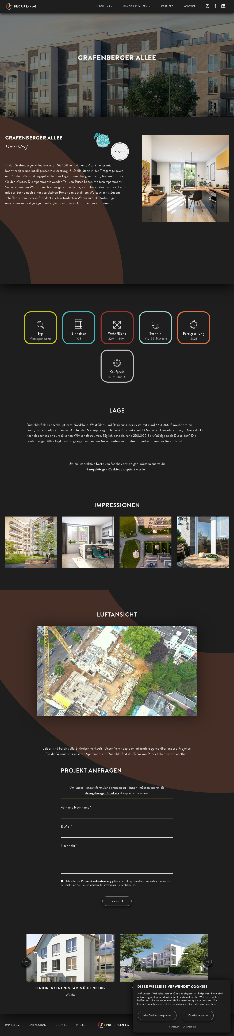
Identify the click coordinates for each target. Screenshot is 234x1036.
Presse (80, 1025)
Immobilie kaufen (135, 6)
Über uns (103, 6)
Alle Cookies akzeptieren (157, 1015)
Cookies (61, 1025)
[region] (69, 213)
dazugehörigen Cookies (103, 469)
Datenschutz (189, 1026)
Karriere (167, 6)
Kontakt (189, 6)
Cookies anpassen (198, 1015)
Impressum (173, 1026)
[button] (31, 542)
